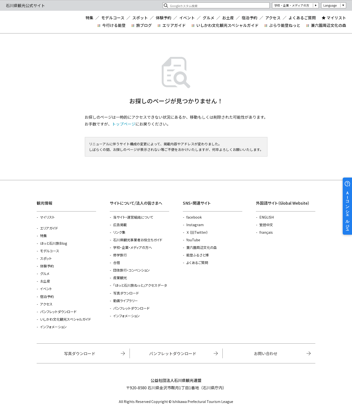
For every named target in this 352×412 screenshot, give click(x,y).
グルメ (208, 18)
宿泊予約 (249, 18)
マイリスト (336, 18)
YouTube (193, 239)
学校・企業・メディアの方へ (132, 247)
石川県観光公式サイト (35, 22)
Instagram (195, 224)
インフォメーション (53, 326)
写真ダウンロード (126, 293)
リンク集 (119, 232)
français (266, 232)
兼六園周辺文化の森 (328, 25)
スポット (140, 18)
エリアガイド (174, 25)
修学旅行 (120, 255)
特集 (89, 18)
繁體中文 (266, 224)
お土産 (228, 18)
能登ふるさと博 (197, 255)
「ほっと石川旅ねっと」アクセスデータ (140, 285)
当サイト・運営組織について (133, 217)
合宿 (116, 262)
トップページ (123, 124)
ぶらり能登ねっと (284, 25)
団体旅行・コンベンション (131, 270)
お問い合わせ (265, 353)
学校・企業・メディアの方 (291, 5)
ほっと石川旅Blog (53, 243)
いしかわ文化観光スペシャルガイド (227, 25)
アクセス (273, 18)
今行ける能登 (114, 25)
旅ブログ (144, 25)
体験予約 (163, 18)
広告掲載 (120, 224)
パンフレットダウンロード (58, 311)
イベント (187, 18)
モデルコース (112, 18)
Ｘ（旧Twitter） (197, 232)
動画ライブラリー (125, 300)
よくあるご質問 (302, 18)
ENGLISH (266, 217)
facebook (194, 217)
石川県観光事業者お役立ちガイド (137, 239)
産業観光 (120, 277)
